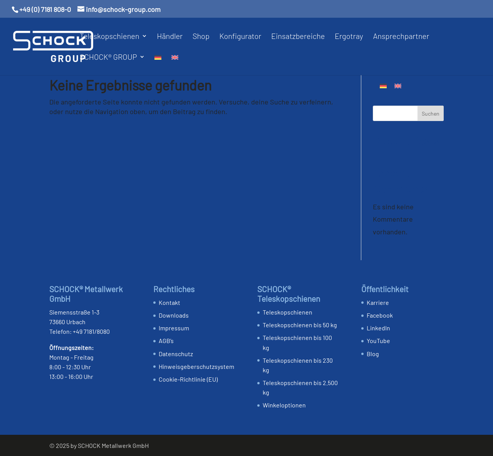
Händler (170, 36)
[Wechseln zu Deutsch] (383, 85)
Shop (201, 36)
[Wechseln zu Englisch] (174, 64)
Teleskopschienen (109, 36)
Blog (373, 353)
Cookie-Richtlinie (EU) (188, 379)
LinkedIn (378, 327)
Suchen (430, 113)
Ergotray (349, 36)
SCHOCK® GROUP (108, 57)
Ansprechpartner (401, 36)
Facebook (380, 315)
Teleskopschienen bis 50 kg (300, 324)
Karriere (378, 302)
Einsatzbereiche (298, 36)
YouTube (378, 340)
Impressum (174, 327)
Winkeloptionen (284, 405)
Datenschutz (176, 353)
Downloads (174, 315)
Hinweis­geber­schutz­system (196, 366)
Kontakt (169, 302)
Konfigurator (240, 36)
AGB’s (166, 340)
